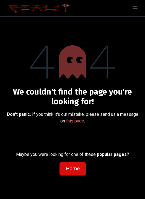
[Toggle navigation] (135, 8)
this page (75, 121)
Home (73, 168)
